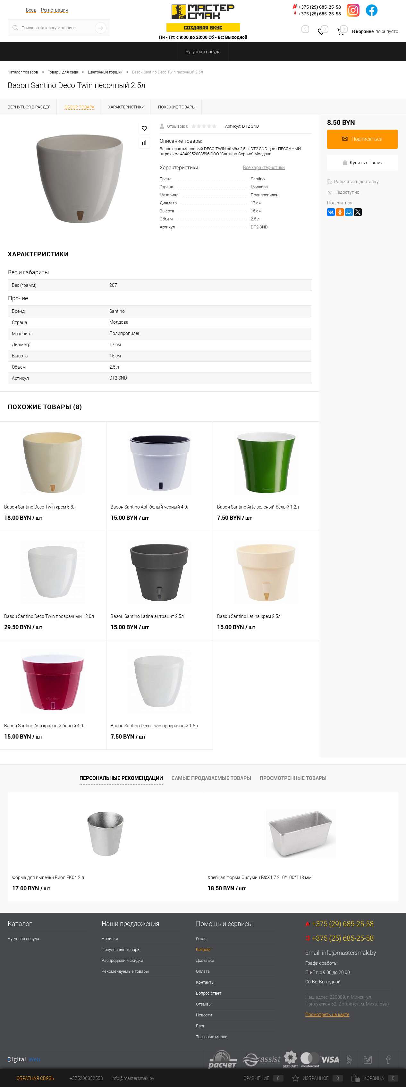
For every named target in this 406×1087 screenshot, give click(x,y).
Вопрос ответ (208, 993)
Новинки (110, 938)
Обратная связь (31, 1078)
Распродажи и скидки (122, 960)
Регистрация (54, 10)
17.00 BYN (31, 888)
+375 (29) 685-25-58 (320, 7)
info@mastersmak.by (349, 952)
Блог (200, 1025)
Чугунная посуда (23, 938)
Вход (31, 10)
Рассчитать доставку (353, 181)
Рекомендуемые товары (125, 971)
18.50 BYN (129, 888)
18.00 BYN (53, 521)
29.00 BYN (226, 888)
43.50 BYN (324, 888)
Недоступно (343, 192)
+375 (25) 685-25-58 (320, 14)
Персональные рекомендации (121, 778)
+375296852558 (86, 1078)
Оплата (203, 971)
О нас (201, 938)
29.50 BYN (53, 631)
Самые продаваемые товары (211, 778)
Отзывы (204, 1004)
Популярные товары (121, 949)
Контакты (205, 982)
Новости (204, 1015)
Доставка (205, 960)
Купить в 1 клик (363, 163)
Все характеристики (264, 167)
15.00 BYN (159, 521)
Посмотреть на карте (327, 1014)
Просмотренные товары (293, 778)
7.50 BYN (266, 521)
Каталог (203, 949)
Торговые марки (211, 1036)
